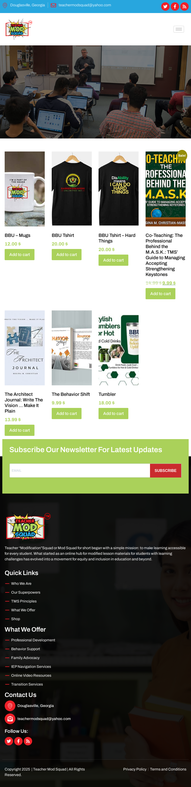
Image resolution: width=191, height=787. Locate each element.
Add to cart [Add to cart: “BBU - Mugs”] (19, 254)
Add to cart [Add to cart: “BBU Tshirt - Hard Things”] (113, 260)
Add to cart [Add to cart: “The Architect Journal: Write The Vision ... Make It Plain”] (19, 430)
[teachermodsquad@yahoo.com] (10, 718)
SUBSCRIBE (166, 471)
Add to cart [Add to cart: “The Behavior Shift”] (66, 413)
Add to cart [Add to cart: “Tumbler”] (113, 413)
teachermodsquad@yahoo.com (44, 719)
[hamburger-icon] (179, 29)
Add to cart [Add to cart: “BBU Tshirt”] (66, 254)
